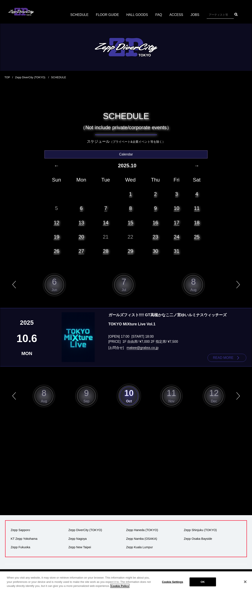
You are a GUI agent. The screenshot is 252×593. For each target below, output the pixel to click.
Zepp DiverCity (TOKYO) (30, 77)
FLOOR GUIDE (107, 15)
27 (81, 251)
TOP (7, 77)
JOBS (195, 15)
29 (130, 251)
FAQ (159, 15)
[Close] (245, 584)
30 (155, 251)
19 (56, 236)
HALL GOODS (137, 15)
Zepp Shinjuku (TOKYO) (200, 530)
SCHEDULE (79, 15)
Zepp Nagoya (77, 538)
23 (155, 236)
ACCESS (177, 15)
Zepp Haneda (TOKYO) (142, 530)
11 (197, 208)
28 (105, 251)
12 (56, 222)
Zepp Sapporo (20, 530)
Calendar (126, 154)
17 (176, 222)
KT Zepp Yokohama (24, 538)
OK (203, 584)
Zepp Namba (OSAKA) (141, 538)
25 (197, 236)
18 (197, 222)
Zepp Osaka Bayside (198, 538)
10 (176, 208)
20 (81, 236)
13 (81, 222)
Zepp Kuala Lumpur (139, 547)
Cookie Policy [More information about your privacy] (120, 588)
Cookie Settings (172, 584)
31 (176, 251)
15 (130, 222)
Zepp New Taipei (79, 547)
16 (155, 222)
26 (56, 251)
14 (105, 222)
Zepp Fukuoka (20, 547)
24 (176, 236)
